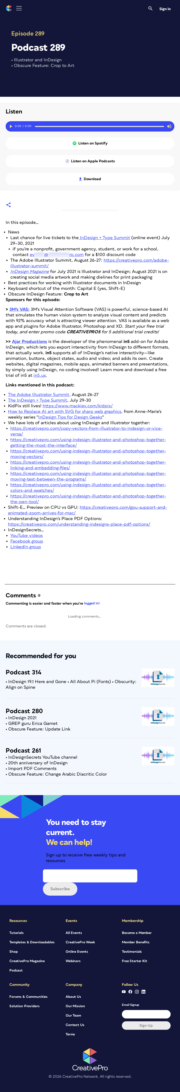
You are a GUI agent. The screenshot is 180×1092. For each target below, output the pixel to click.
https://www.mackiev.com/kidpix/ (78, 406)
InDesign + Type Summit (104, 238)
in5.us (40, 375)
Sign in (165, 9)
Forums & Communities (28, 997)
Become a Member (137, 933)
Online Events (77, 951)
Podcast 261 (23, 750)
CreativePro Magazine (27, 961)
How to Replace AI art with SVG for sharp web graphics (64, 411)
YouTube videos (26, 535)
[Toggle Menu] (19, 8)
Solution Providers (24, 1006)
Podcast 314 (23, 672)
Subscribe (60, 889)
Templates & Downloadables (32, 942)
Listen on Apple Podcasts (90, 161)
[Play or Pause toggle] (11, 126)
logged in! (92, 603)
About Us (73, 997)
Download (90, 179)
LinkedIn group (25, 547)
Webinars (73, 961)
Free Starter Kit (134, 961)
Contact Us (75, 1025)
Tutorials (16, 933)
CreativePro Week (80, 942)
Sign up (146, 1025)
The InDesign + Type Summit (37, 400)
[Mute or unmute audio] (169, 126)
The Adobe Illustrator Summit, (39, 394)
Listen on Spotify (90, 143)
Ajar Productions (29, 341)
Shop (13, 951)
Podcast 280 (24, 711)
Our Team (73, 1015)
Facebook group (26, 541)
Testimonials (132, 951)
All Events (74, 933)
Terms (70, 1034)
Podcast (16, 970)
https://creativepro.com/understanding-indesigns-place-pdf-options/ (79, 524)
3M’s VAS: (19, 309)
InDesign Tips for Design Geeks (70, 417)
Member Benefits (136, 942)
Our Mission (75, 1006)
